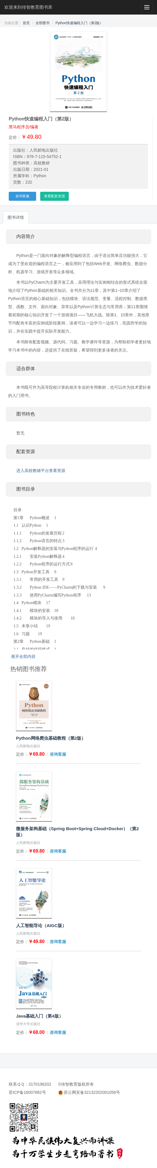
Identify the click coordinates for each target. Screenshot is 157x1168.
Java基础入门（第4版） (39, 1015)
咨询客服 (22, 196)
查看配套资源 (54, 196)
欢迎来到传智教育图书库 (28, 7)
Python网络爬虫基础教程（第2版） (51, 738)
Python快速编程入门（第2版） (79, 23)
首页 (26, 23)
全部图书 (43, 23)
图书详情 (16, 217)
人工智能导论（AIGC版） (41, 925)
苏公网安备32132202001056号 (92, 1092)
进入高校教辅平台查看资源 (40, 470)
